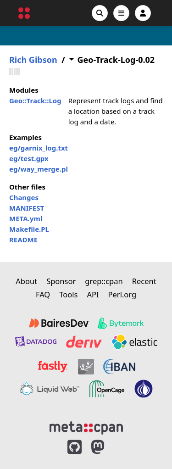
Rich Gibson (33, 60)
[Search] (100, 13)
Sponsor (61, 281)
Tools (68, 294)
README (23, 239)
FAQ (43, 294)
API (93, 294)
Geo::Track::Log (35, 100)
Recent (144, 281)
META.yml (25, 218)
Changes (24, 197)
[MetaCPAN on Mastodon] (107, 447)
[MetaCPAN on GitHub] (74, 447)
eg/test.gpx (29, 158)
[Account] (143, 13)
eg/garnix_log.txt (38, 147)
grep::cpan (103, 281)
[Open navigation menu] (121, 13)
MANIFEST (26, 207)
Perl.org (122, 294)
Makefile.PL (29, 229)
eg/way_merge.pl (38, 168)
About (26, 281)
